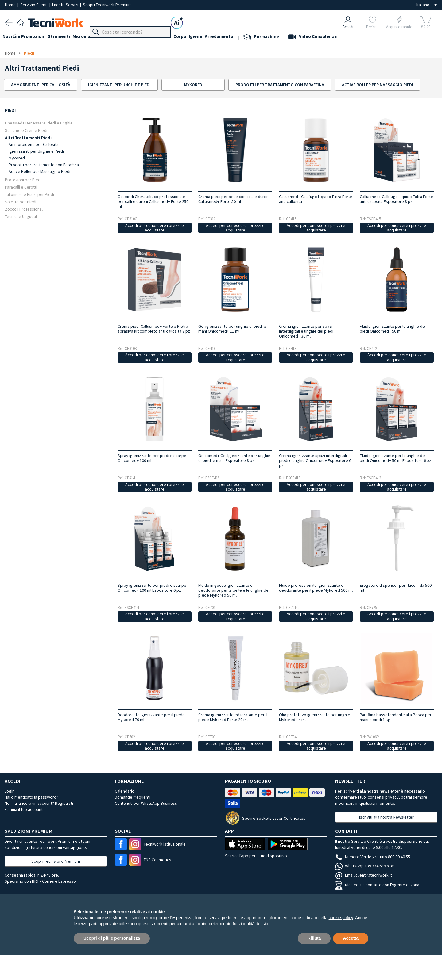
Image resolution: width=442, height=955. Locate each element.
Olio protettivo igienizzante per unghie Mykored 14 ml (314, 717)
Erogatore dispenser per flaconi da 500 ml (396, 588)
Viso (161, 37)
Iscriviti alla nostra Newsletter (386, 817)
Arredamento (243, 37)
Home (11, 4)
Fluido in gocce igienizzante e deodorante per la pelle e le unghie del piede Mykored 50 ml (233, 590)
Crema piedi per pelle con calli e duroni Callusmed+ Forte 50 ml (233, 199)
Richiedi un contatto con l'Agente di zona (377, 885)
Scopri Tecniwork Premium (107, 4)
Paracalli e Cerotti (21, 186)
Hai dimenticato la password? (31, 797)
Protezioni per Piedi (23, 179)
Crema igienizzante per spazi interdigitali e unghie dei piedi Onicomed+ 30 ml (306, 331)
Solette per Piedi (20, 201)
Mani (147, 37)
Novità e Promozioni (26, 37)
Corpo (199, 37)
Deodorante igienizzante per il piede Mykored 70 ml (151, 717)
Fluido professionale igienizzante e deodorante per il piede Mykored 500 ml (316, 588)
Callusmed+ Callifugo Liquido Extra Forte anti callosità (315, 199)
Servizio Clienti (34, 4)
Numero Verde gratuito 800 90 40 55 (372, 856)
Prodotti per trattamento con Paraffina (44, 164)
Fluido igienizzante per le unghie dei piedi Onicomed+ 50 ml (393, 329)
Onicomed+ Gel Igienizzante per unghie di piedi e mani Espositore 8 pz (234, 458)
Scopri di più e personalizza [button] (111, 938)
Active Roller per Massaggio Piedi (39, 171)
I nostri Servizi (65, 4)
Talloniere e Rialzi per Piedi (29, 194)
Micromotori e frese (101, 37)
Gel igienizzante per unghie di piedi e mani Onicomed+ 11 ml (232, 329)
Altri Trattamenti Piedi (28, 137)
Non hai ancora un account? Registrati (39, 803)
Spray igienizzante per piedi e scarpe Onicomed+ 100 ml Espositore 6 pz (152, 588)
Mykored (17, 157)
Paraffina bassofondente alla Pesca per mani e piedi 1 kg (396, 717)
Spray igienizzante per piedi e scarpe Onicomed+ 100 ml (152, 458)
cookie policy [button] (341, 917)
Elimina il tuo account (24, 809)
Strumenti (64, 37)
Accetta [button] (351, 938)
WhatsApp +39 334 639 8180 (365, 866)
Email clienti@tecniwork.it (363, 875)
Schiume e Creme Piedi (26, 130)
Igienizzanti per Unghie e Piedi (36, 151)
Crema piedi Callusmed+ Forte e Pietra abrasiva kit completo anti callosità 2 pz (154, 329)
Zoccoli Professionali (24, 209)
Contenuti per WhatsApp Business (146, 803)
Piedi (132, 37)
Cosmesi (179, 37)
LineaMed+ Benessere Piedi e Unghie (39, 122)
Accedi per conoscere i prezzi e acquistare (154, 228)
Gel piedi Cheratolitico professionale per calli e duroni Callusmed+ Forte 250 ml (153, 201)
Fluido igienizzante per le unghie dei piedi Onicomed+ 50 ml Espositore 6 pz (395, 458)
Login (9, 791)
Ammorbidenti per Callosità (34, 144)
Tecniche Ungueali (21, 216)
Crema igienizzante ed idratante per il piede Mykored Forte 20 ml (232, 717)
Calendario (124, 791)
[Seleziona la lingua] (426, 4)
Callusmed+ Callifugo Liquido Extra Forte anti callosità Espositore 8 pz (396, 199)
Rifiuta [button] (314, 938)
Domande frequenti (132, 797)
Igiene (217, 37)
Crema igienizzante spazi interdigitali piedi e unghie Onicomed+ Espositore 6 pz (315, 460)
